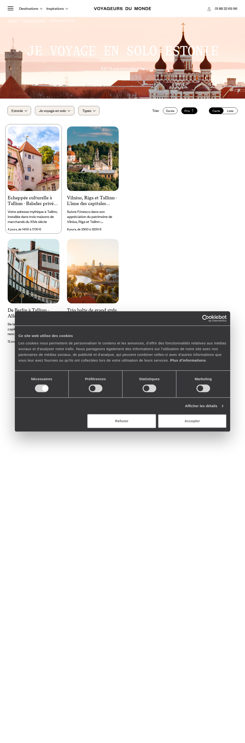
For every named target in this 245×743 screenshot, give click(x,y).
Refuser (121, 421)
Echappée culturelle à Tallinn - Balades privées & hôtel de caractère (33, 201)
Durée (170, 111)
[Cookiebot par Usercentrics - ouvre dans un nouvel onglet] (206, 318)
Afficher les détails (201, 406)
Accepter (192, 421)
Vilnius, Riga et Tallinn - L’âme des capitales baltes (92, 201)
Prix (189, 111)
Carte (216, 111)
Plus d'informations (188, 360)
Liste (230, 111)
